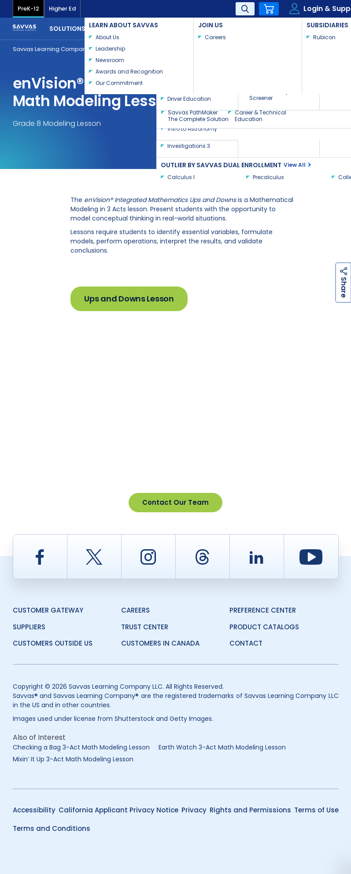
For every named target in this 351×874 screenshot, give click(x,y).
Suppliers (29, 627)
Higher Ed (62, 8)
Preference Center (262, 610)
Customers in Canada (160, 643)
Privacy (194, 810)
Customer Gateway (48, 610)
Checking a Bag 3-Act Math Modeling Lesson (81, 747)
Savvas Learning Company (51, 49)
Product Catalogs (264, 627)
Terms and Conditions (51, 828)
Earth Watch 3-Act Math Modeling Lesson (222, 747)
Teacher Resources (134, 48)
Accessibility (34, 810)
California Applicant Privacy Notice (118, 810)
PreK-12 (28, 8)
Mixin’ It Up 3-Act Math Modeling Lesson (73, 759)
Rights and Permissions (250, 810)
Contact (309, 27)
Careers (135, 610)
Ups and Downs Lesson (129, 298)
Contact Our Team (175, 502)
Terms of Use (316, 810)
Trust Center (144, 627)
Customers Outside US (52, 643)
